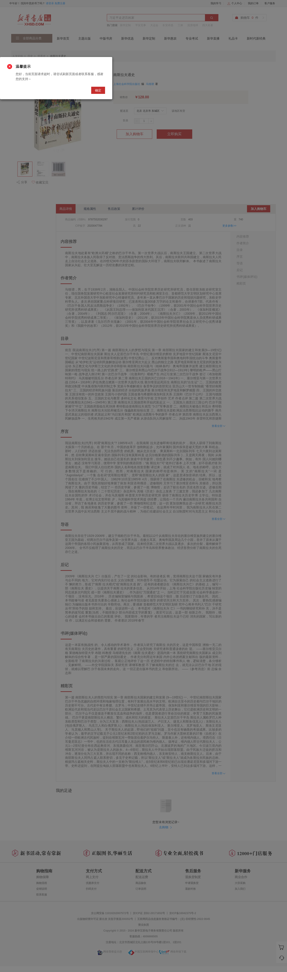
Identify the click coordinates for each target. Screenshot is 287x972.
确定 (98, 90)
